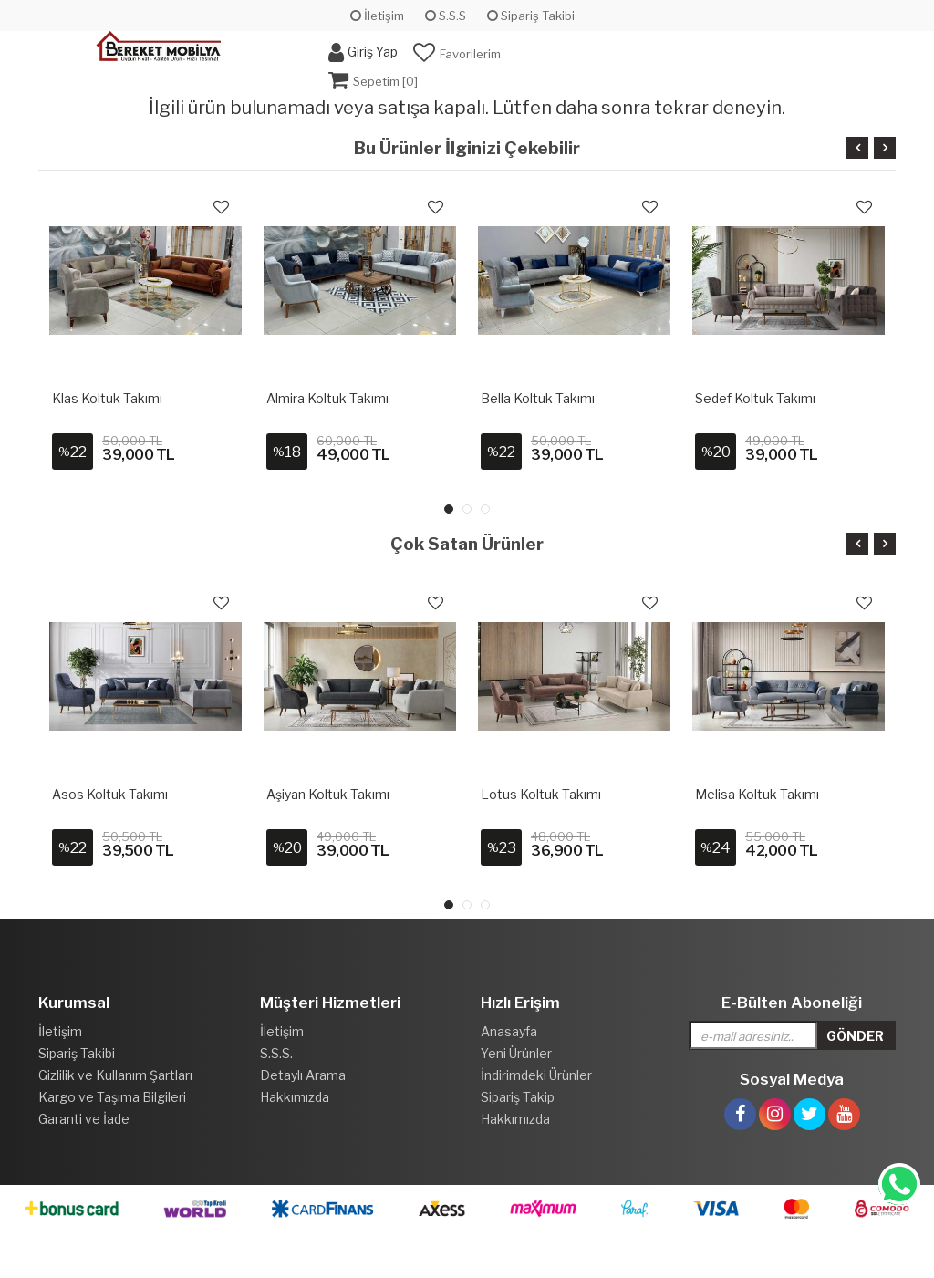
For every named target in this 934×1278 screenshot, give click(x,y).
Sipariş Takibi (531, 15)
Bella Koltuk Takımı (538, 398)
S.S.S (445, 15)
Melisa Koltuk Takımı (757, 794)
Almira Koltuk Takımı (327, 398)
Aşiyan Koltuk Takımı (327, 794)
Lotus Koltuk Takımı (541, 794)
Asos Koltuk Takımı (110, 794)
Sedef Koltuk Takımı (755, 398)
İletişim (377, 15)
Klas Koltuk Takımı (107, 398)
